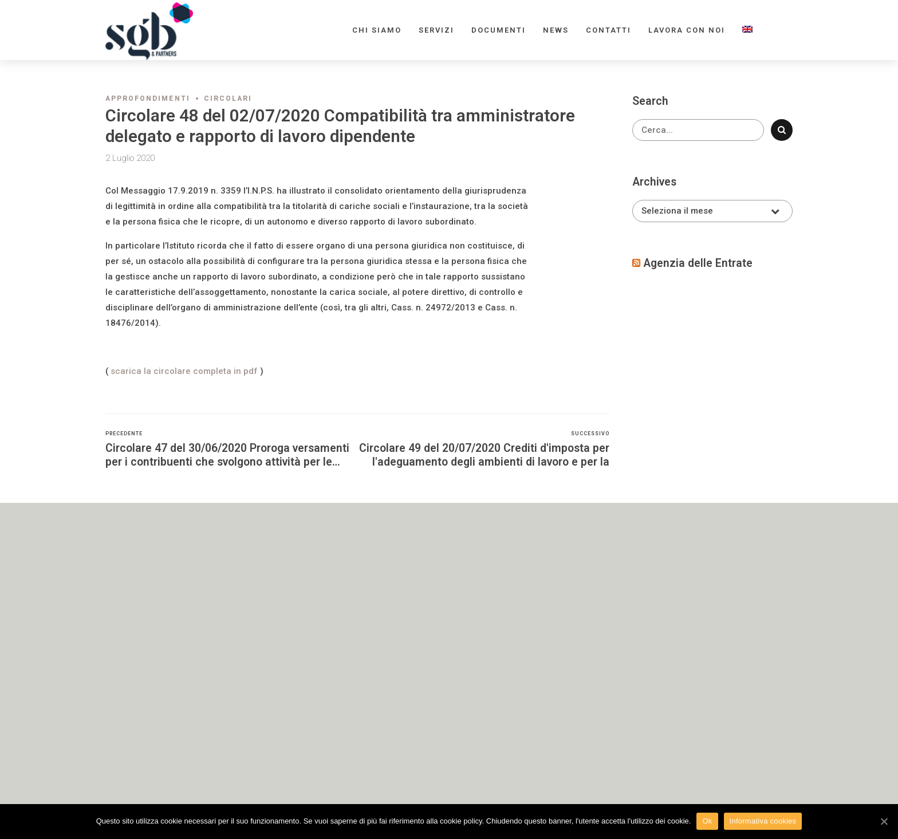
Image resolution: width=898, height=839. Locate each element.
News (556, 30)
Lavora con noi (686, 30)
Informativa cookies (763, 821)
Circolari (228, 98)
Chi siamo (376, 30)
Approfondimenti (147, 98)
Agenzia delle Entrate (698, 263)
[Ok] (883, 821)
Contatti (608, 30)
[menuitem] (747, 30)
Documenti (498, 30)
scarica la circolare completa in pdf (184, 371)
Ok (707, 821)
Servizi (436, 30)
